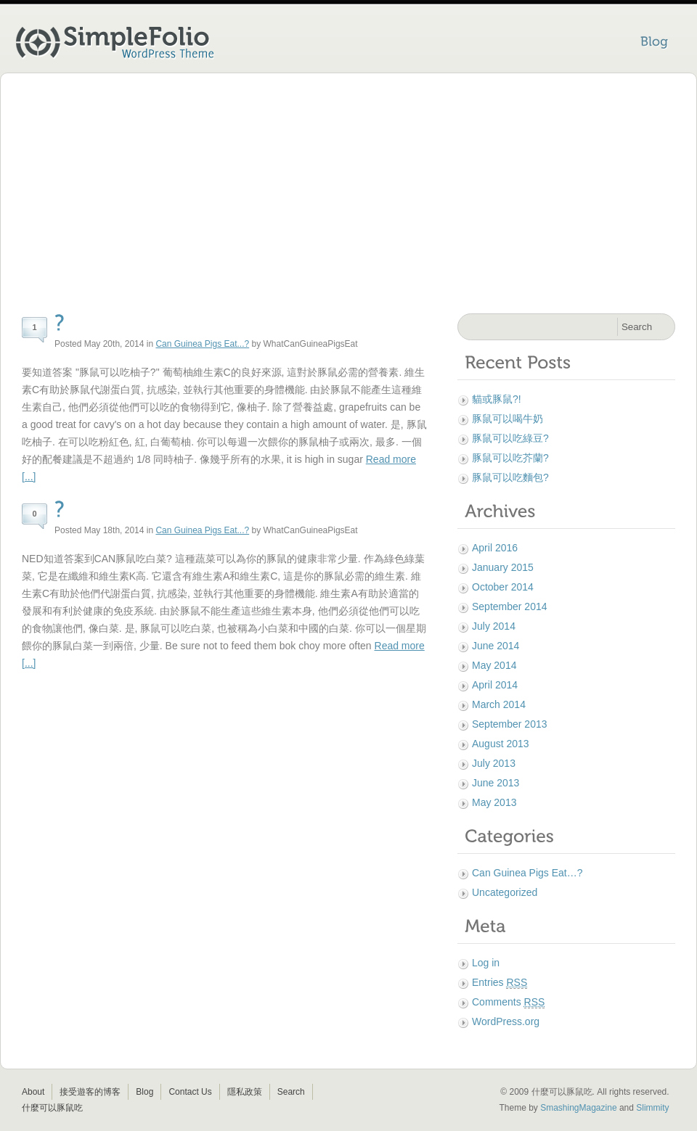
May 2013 (494, 802)
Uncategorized (504, 892)
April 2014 (495, 685)
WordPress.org (505, 1021)
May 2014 (494, 665)
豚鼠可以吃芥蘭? (510, 458)
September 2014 (509, 606)
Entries (499, 982)
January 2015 (503, 567)
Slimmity (652, 1108)
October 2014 (503, 587)
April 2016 (495, 548)
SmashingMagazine (578, 1108)
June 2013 (495, 783)
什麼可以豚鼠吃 (52, 1108)
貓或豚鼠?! (496, 399)
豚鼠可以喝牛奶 (507, 418)
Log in (486, 962)
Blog (144, 1092)
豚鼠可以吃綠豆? (510, 438)
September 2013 (509, 724)
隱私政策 (244, 1092)
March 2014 (499, 704)
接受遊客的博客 (90, 1092)
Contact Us (189, 1092)
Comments (508, 1002)
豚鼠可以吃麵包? (510, 477)
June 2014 (495, 645)
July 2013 (493, 763)
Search (291, 1092)
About (33, 1092)
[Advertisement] (348, 195)
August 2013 (500, 743)
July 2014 (493, 626)
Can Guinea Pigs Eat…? (527, 873)
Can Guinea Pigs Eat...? (202, 344)
